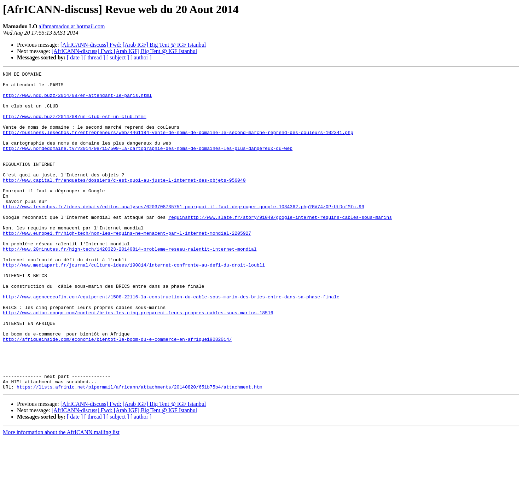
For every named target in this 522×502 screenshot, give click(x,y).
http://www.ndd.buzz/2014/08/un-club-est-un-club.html (74, 126)
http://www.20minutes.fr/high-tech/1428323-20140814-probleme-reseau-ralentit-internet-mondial (130, 285)
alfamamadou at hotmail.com (72, 26)
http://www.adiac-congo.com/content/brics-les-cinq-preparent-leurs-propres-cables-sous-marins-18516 (138, 361)
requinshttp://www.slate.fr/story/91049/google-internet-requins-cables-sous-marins (280, 247)
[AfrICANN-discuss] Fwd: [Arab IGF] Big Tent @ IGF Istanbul (133, 45)
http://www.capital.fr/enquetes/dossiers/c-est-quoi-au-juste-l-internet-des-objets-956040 (124, 202)
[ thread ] (94, 57)
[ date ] (75, 57)
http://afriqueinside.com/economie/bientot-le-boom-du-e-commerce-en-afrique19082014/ (117, 393)
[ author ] (141, 57)
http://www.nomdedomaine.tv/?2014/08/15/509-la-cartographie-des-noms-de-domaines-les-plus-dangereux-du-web (147, 164)
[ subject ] (117, 57)
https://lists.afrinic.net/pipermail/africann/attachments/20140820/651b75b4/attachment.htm (139, 450)
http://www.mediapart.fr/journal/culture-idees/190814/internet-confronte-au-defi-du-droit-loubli (134, 304)
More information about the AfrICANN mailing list (61, 496)
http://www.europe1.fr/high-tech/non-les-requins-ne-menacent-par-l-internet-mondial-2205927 (127, 266)
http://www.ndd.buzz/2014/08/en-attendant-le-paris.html (77, 100)
